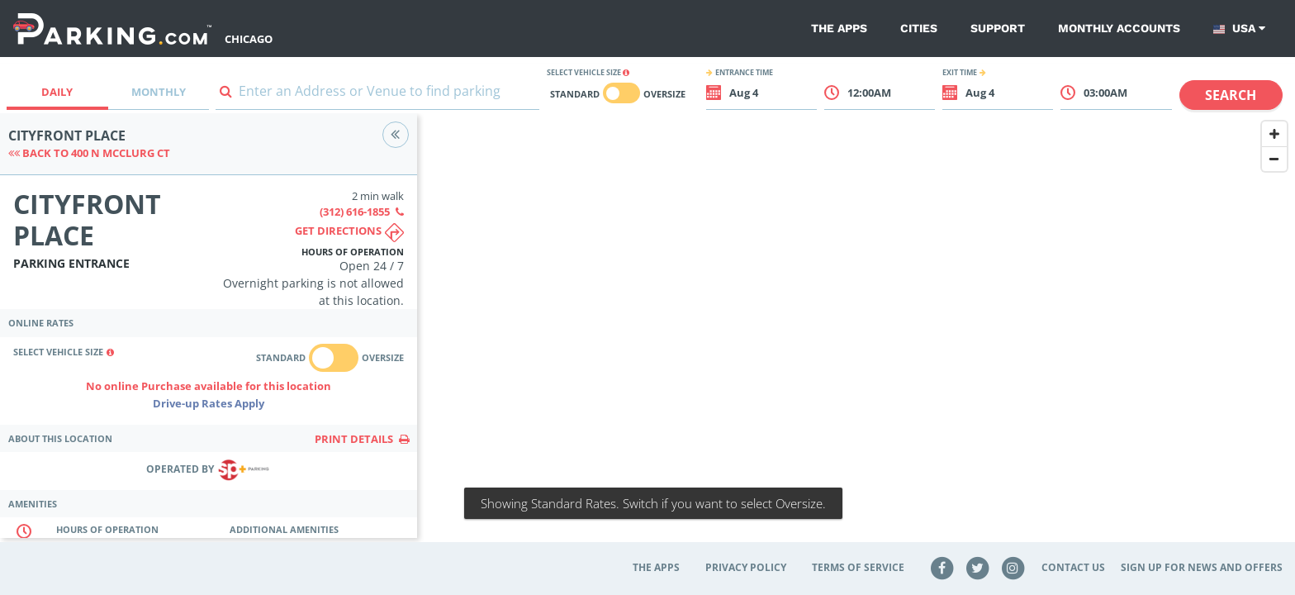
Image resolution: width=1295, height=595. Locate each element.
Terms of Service (858, 567)
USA (1239, 28)
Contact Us (1073, 567)
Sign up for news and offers (1202, 567)
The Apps (839, 28)
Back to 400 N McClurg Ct (89, 152)
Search (1230, 95)
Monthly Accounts (1119, 28)
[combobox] (377, 94)
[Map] (856, 336)
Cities (918, 28)
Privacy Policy (745, 567)
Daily (57, 91)
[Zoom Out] (1274, 158)
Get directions (349, 232)
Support (997, 28)
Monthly (158, 91)
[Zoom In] (1274, 133)
